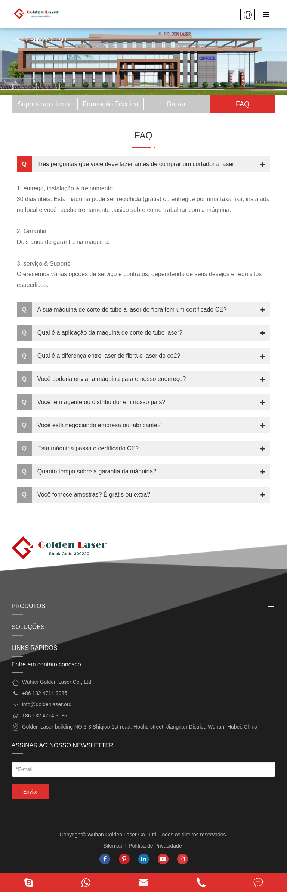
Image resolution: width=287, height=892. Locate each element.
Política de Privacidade (155, 846)
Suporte (40, 40)
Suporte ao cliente (44, 104)
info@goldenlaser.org (47, 704)
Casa (18, 40)
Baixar (176, 104)
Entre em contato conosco (46, 664)
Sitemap (112, 846)
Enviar (30, 792)
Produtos (144, 606)
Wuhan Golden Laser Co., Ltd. (122, 835)
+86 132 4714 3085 (44, 716)
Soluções (144, 627)
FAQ (61, 40)
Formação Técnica (110, 104)
